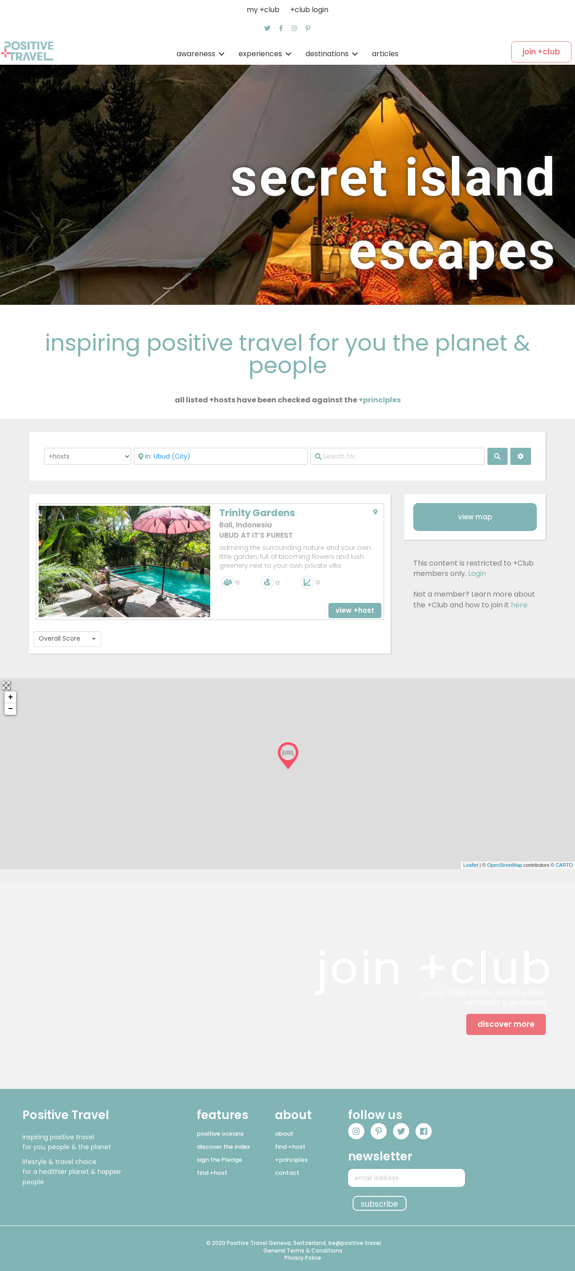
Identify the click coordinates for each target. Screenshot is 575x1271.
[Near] (221, 456)
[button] (267, 28)
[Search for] (397, 456)
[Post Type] (87, 456)
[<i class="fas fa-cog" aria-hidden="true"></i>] (520, 456)
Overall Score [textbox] (59, 638)
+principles (379, 400)
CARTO (564, 865)
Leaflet (470, 865)
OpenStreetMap (504, 865)
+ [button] (10, 697)
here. (520, 605)
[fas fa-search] (497, 456)
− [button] (10, 709)
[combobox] (67, 639)
